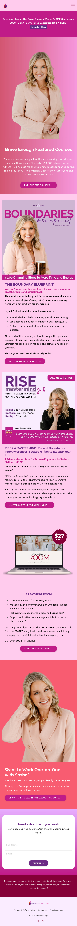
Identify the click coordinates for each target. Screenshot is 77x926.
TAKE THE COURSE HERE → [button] (38, 648)
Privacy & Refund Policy (24, 910)
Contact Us (42, 910)
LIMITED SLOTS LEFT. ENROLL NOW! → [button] (29, 505)
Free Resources (56, 910)
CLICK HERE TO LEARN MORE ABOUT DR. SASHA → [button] (35, 797)
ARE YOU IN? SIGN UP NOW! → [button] (25, 361)
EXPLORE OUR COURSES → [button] (38, 185)
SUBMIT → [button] (38, 863)
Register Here (38, 27)
